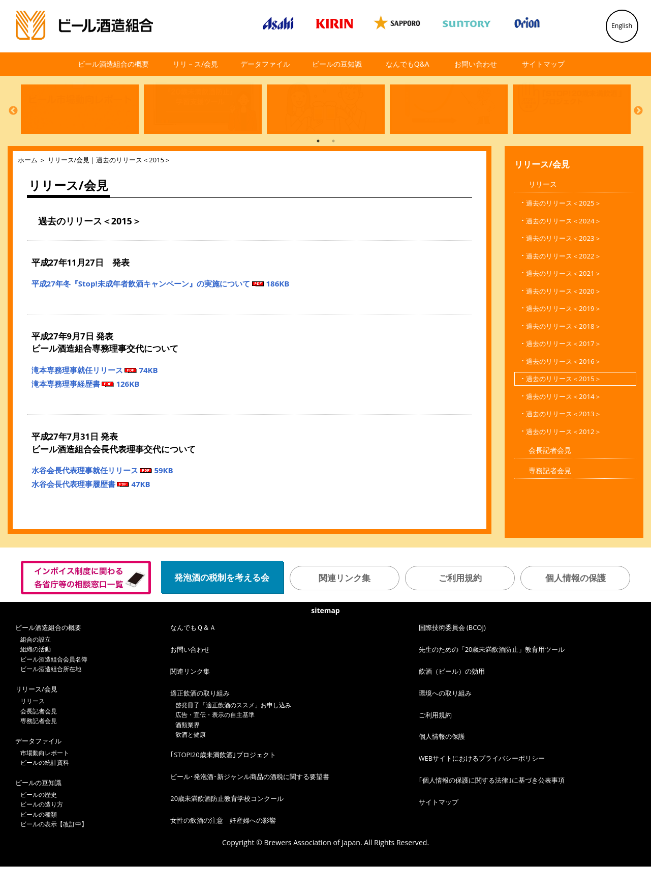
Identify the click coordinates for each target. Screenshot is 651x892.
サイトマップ (543, 64)
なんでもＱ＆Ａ (193, 652)
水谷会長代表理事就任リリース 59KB (102, 496)
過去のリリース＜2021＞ (563, 298)
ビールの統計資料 (44, 788)
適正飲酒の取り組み (200, 718)
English (621, 25)
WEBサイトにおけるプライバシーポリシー (482, 783)
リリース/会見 (69, 185)
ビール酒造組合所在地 (50, 694)
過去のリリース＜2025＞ (563, 228)
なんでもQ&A (407, 64)
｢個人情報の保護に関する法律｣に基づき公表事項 (492, 805)
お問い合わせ (475, 64)
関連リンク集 (344, 603)
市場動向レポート (44, 778)
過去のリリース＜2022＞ (563, 281)
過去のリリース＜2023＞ (563, 263)
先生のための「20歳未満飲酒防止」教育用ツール (492, 674)
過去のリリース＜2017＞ (563, 368)
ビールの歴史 (38, 820)
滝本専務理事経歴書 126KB (86, 409)
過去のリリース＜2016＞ (563, 386)
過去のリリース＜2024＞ (563, 246)
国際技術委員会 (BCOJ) (452, 652)
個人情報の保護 (575, 603)
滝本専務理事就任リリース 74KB (95, 395)
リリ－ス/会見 (195, 64)
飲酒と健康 (190, 760)
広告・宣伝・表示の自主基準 (215, 740)
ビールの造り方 (41, 829)
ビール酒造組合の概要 (113, 64)
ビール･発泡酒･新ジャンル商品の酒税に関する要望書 (249, 802)
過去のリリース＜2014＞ (563, 421)
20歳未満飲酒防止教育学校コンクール (227, 823)
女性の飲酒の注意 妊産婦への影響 (223, 845)
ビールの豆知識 (337, 64)
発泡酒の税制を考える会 (221, 603)
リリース (543, 209)
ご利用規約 (460, 603)
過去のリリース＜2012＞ (563, 457)
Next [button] (638, 123)
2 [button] (333, 166)
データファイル (265, 64)
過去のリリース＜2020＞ (563, 316)
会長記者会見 (550, 475)
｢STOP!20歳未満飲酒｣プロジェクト (222, 780)
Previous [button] (13, 123)
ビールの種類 (38, 840)
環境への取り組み (445, 718)
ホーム (28, 185)
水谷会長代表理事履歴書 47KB (91, 509)
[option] (77, 120)
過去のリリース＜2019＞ (563, 333)
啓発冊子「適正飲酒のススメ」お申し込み (233, 730)
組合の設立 (35, 664)
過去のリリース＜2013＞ (563, 439)
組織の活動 (35, 674)
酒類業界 (187, 750)
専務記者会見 (550, 496)
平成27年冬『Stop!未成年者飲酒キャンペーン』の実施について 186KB (161, 309)
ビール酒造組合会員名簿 (53, 684)
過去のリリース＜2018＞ (563, 351)
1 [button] (318, 166)
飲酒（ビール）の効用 (452, 696)
